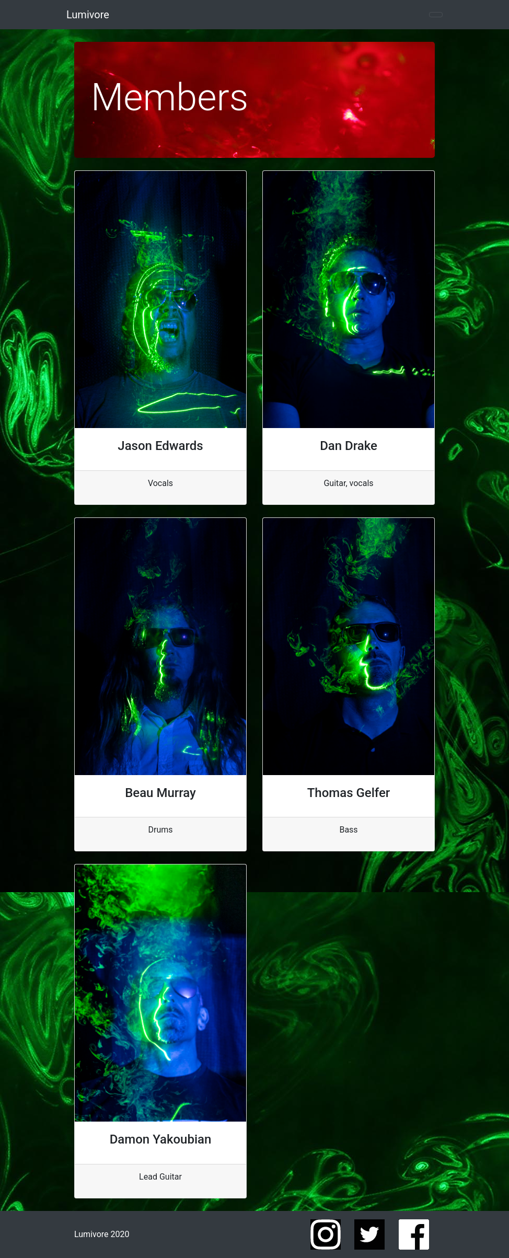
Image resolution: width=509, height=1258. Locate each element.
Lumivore (87, 14)
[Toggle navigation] (436, 14)
